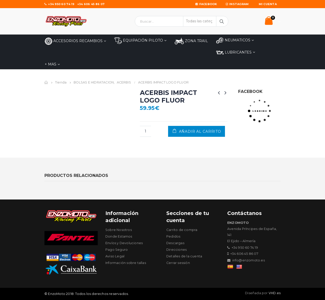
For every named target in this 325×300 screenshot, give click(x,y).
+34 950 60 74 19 (59, 4)
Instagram (237, 4)
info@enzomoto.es (248, 260)
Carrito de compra (181, 230)
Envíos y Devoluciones (124, 243)
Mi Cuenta (268, 4)
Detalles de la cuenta (184, 256)
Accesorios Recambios (74, 41)
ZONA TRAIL (191, 41)
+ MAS (50, 64)
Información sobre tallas (125, 263)
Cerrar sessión (178, 263)
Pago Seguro (116, 250)
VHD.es (275, 293)
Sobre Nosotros (118, 230)
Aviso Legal (114, 256)
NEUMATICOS (233, 40)
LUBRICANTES (234, 52)
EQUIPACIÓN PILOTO (138, 40)
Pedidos (173, 236)
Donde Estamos (118, 236)
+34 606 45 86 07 (91, 4)
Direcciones (176, 250)
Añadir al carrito (200, 131)
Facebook (206, 4)
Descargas (175, 243)
